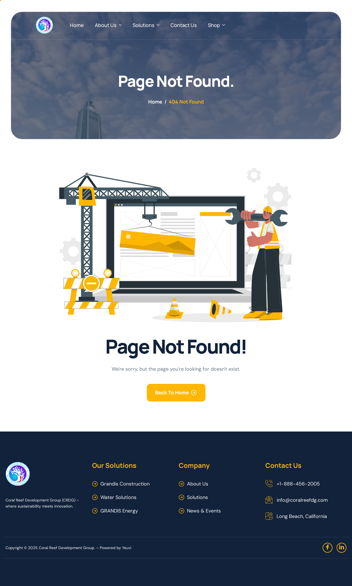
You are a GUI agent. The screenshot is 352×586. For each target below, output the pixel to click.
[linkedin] (341, 548)
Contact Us (183, 25)
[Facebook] (327, 548)
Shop (216, 25)
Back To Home (172, 392)
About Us (108, 25)
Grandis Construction (125, 484)
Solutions (146, 25)
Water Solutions (118, 497)
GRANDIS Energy (119, 511)
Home (77, 25)
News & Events (204, 511)
